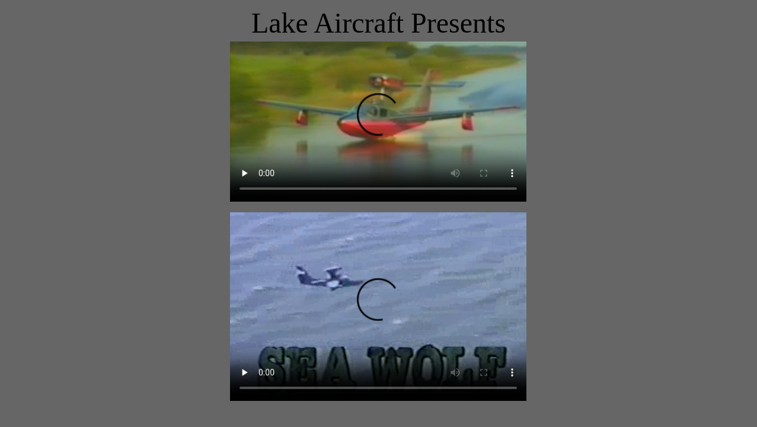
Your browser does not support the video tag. (378, 122)
